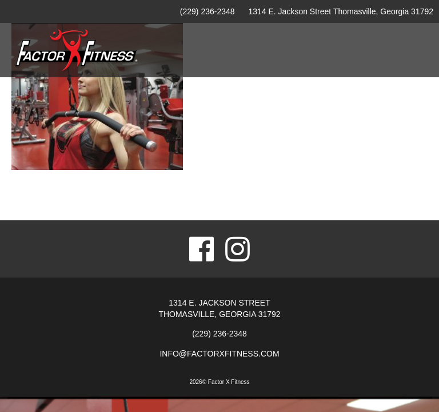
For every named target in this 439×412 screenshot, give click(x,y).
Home (114, 106)
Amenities (205, 106)
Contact (404, 106)
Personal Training (277, 106)
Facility (155, 106)
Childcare (351, 106)
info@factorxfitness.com (219, 353)
